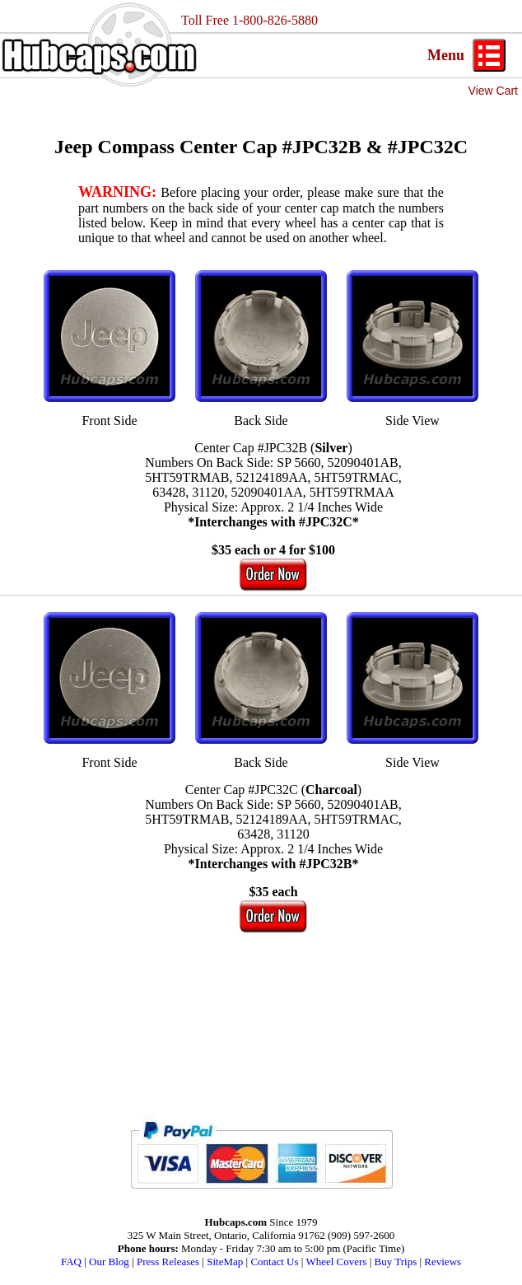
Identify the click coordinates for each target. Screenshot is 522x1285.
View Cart (493, 90)
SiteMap (225, 1261)
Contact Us (274, 1261)
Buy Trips (396, 1261)
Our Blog (109, 1261)
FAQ (71, 1261)
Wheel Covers (335, 1261)
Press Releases (168, 1261)
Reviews (442, 1261)
